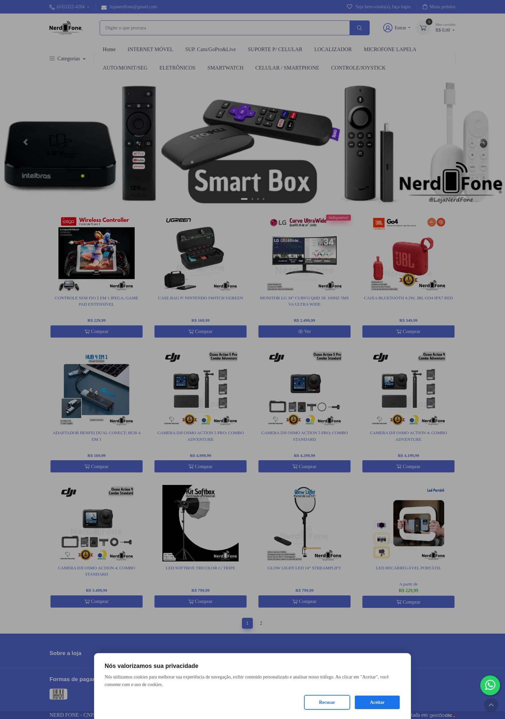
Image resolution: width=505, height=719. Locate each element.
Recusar (327, 702)
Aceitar (377, 702)
